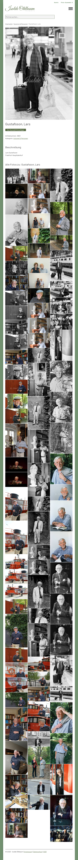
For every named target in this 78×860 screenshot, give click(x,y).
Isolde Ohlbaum (20, 8)
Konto (56, 2)
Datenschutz (37, 852)
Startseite (8, 24)
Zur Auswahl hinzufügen (15, 130)
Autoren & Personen (21, 24)
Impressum (28, 852)
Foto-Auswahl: (67, 2)
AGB (45, 852)
